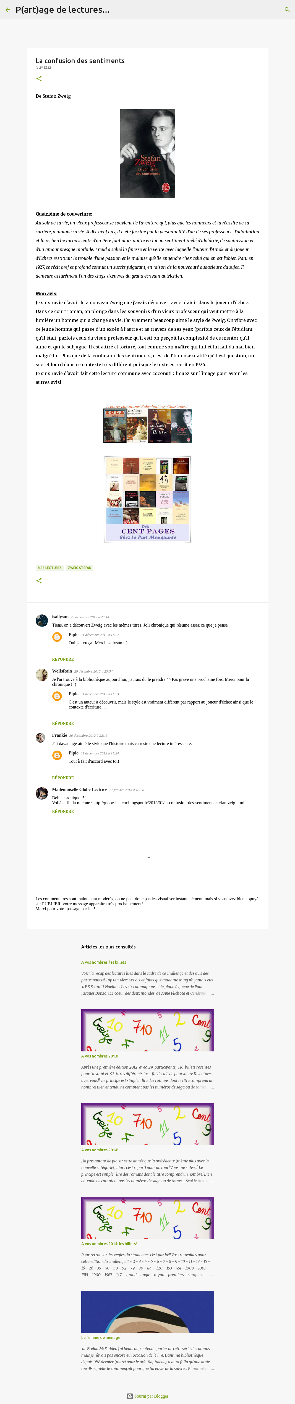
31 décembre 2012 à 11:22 (100, 635)
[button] (39, 79)
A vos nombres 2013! (99, 1056)
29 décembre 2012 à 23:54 (93, 671)
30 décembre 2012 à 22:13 (88, 735)
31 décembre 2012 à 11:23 (100, 694)
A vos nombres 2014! (99, 1150)
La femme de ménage (100, 1337)
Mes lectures (50, 568)
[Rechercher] (117, 9)
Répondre (63, 659)
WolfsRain (62, 671)
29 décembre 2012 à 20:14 (90, 617)
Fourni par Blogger (147, 1396)
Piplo (74, 634)
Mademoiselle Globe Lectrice (79, 789)
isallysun (60, 616)
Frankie (59, 735)
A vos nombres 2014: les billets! (109, 1244)
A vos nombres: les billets (103, 962)
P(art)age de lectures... (62, 9)
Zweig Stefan (79, 568)
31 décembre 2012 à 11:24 (100, 753)
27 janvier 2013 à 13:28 (126, 790)
